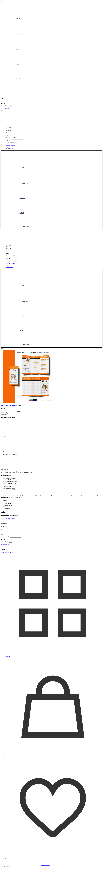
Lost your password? (5, 544)
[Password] (11, 539)
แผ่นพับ (5, 405)
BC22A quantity (4, 412)
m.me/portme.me (6, 520)
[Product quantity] (13, 412)
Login (10, 541)
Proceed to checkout (5, 552)
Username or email (5, 536)
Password (3, 539)
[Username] (15, 537)
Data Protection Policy (45, 865)
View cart (11, 552)
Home (2, 405)
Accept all (8, 866)
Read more (3, 866)
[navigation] (51, 549)
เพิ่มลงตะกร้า (3, 414)
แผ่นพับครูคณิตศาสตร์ (12, 405)
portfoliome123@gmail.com (9, 518)
